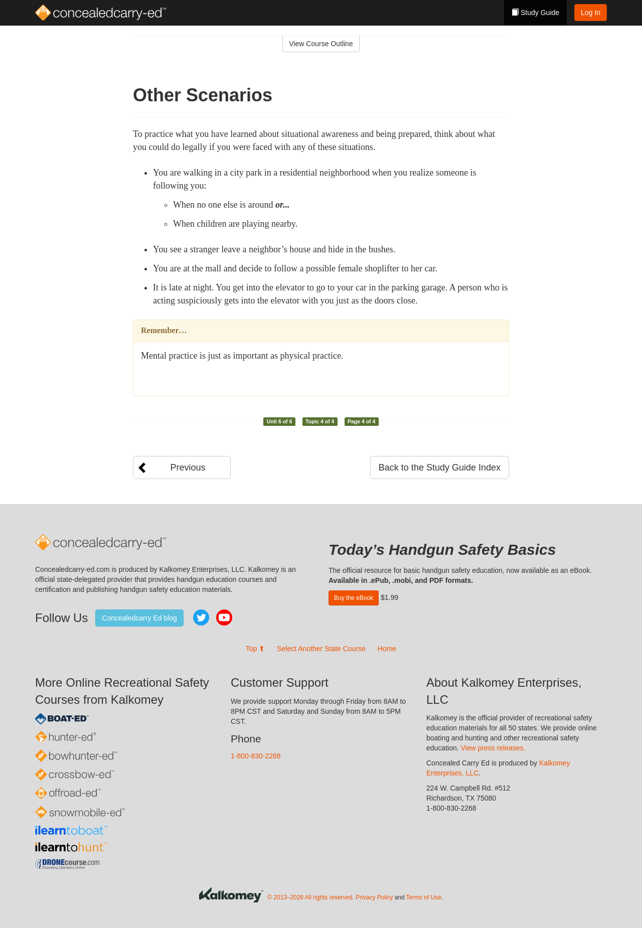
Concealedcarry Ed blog (139, 618)
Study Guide (535, 13)
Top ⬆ (255, 649)
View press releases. (493, 748)
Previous (187, 467)
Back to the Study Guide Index (440, 467)
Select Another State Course (321, 649)
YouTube (224, 617)
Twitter (201, 617)
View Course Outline (321, 44)
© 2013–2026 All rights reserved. (310, 897)
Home (387, 649)
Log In (590, 13)
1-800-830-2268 (256, 756)
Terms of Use (423, 897)
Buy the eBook (353, 597)
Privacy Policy (374, 897)
